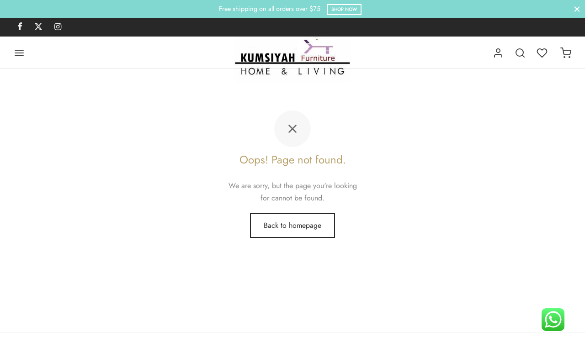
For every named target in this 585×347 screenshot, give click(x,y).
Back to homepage (292, 225)
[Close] (577, 8)
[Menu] (19, 53)
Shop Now (344, 9)
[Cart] (565, 52)
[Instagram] (58, 27)
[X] (38, 27)
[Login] (498, 52)
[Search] (520, 52)
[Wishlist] (543, 52)
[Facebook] (20, 27)
